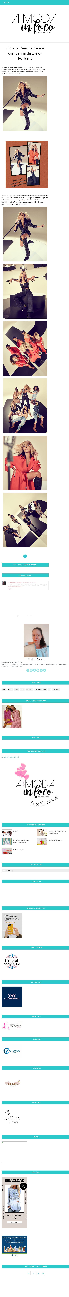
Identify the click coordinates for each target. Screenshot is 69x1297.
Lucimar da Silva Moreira (14, 582)
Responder (10, 589)
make (22, 689)
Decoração (29, 689)
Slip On (15, 831)
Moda (4, 689)
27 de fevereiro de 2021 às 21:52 (28, 582)
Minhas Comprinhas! (19, 849)
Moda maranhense (40, 689)
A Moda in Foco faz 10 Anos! (10, 757)
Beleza (10, 689)
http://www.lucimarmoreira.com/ (15, 586)
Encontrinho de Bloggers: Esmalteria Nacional (21, 841)
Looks (16, 689)
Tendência (56, 689)
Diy (49, 689)
